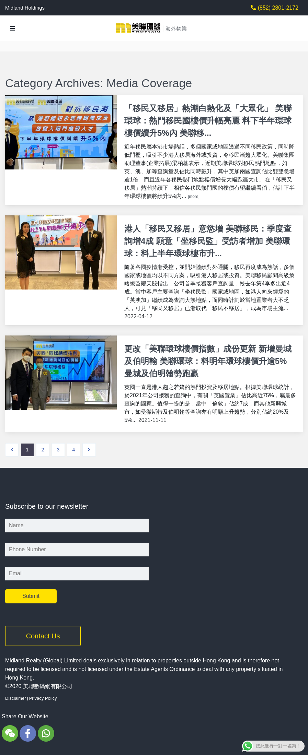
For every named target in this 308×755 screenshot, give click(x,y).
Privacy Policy (43, 696)
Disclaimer (15, 696)
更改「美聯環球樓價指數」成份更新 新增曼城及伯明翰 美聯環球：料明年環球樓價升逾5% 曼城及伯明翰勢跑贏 (208, 360)
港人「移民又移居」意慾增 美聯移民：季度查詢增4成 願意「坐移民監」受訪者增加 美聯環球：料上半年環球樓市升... (208, 240)
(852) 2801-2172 (277, 8)
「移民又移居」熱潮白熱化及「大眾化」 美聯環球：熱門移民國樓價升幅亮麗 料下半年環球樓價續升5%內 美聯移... (208, 121)
